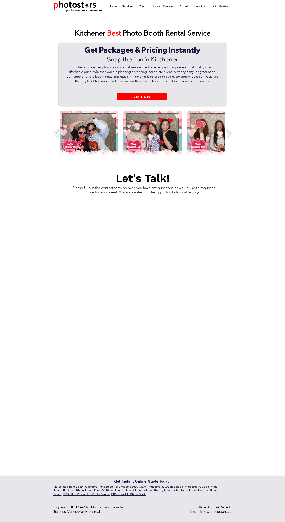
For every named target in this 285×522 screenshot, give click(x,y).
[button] (221, 6)
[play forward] (228, 133)
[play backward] (57, 133)
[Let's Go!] (142, 96)
